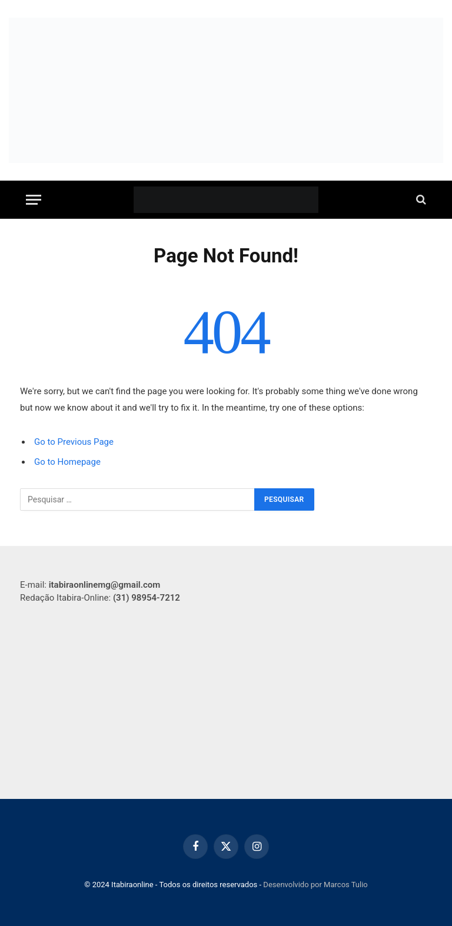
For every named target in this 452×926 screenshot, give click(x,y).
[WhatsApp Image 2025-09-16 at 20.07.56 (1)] (226, 90)
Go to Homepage (67, 462)
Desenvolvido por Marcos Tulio (315, 884)
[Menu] (33, 199)
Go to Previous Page (74, 442)
